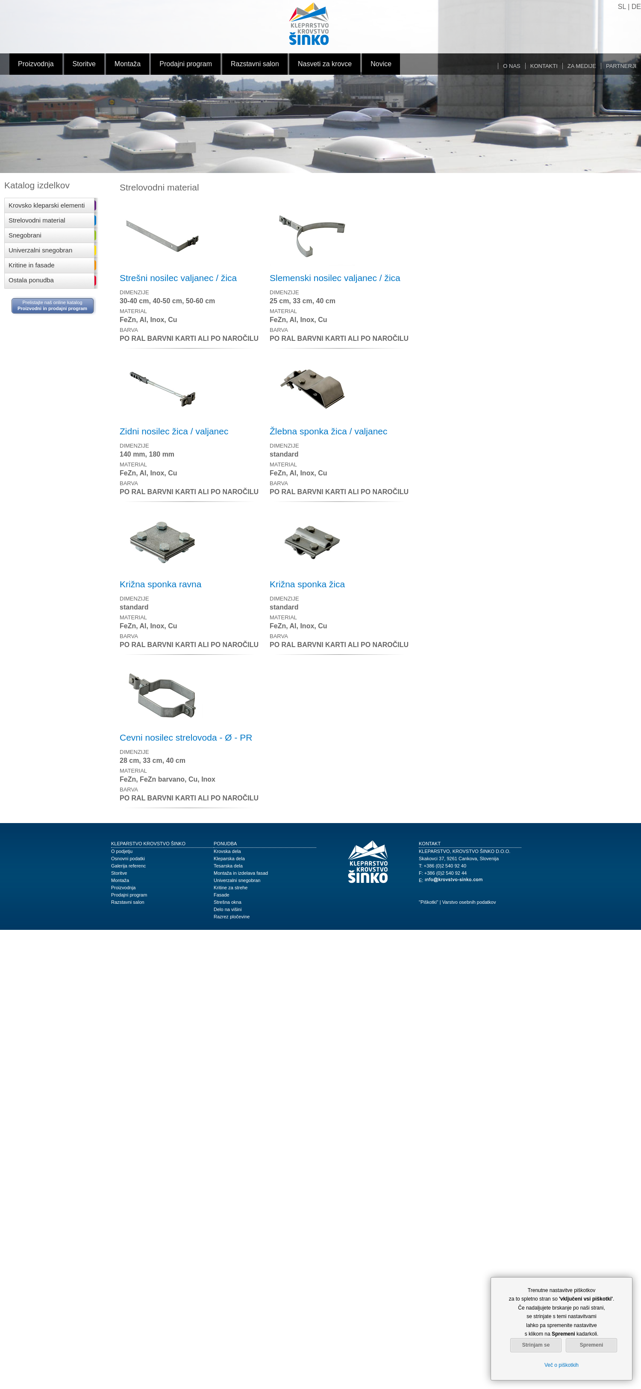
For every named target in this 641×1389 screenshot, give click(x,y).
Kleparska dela (229, 858)
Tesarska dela (228, 865)
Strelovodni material (37, 220)
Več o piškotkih (561, 1365)
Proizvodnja (36, 63)
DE (636, 6)
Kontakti (544, 66)
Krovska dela (227, 851)
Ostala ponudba (31, 280)
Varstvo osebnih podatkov (469, 902)
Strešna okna (227, 902)
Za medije (581, 66)
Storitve (84, 63)
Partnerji (621, 66)
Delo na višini (227, 909)
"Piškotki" (428, 902)
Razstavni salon (255, 63)
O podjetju (121, 851)
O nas (511, 66)
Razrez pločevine (232, 916)
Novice (380, 63)
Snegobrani (25, 235)
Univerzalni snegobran (40, 250)
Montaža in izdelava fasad (241, 873)
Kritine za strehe (230, 887)
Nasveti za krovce (325, 63)
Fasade (221, 894)
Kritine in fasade (32, 265)
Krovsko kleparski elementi (47, 205)
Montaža (128, 63)
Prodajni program (185, 63)
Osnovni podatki (128, 858)
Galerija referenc (128, 865)
